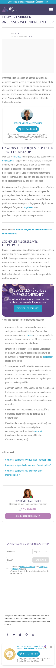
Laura (16, 34)
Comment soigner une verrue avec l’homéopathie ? (29, 459)
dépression (48, 356)
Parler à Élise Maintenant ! (28, 123)
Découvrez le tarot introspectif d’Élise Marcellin (28, 2)
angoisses (28, 207)
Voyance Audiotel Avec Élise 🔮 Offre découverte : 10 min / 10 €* (32, 647)
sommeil (38, 431)
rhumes (17, 156)
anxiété (29, 335)
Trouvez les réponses (28, 308)
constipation (8, 160)
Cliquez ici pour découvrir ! (28, 516)
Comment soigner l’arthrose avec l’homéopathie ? (28, 465)
